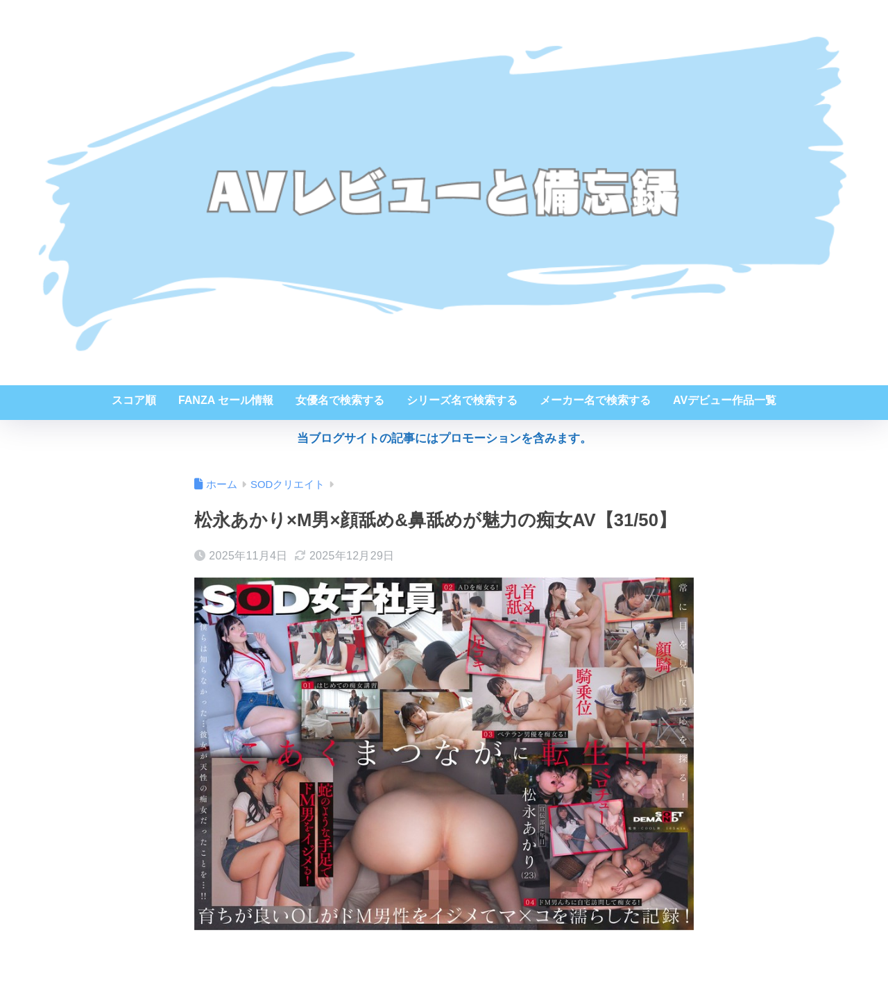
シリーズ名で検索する (462, 400)
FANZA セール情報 (225, 400)
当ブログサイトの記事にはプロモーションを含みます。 (444, 438)
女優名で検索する (340, 400)
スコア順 (134, 400)
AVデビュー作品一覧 (724, 400)
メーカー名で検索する (595, 400)
